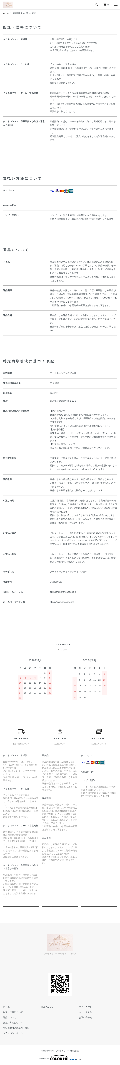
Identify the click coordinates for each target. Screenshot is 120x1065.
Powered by (60, 1057)
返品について (9, 1017)
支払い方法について (13, 1022)
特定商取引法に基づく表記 (16, 1028)
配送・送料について (13, 1012)
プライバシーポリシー (14, 1033)
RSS (43, 1007)
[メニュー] (115, 4)
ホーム (6, 13)
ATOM (50, 1007)
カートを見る (85, 1012)
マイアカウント (86, 1007)
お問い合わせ (85, 1017)
